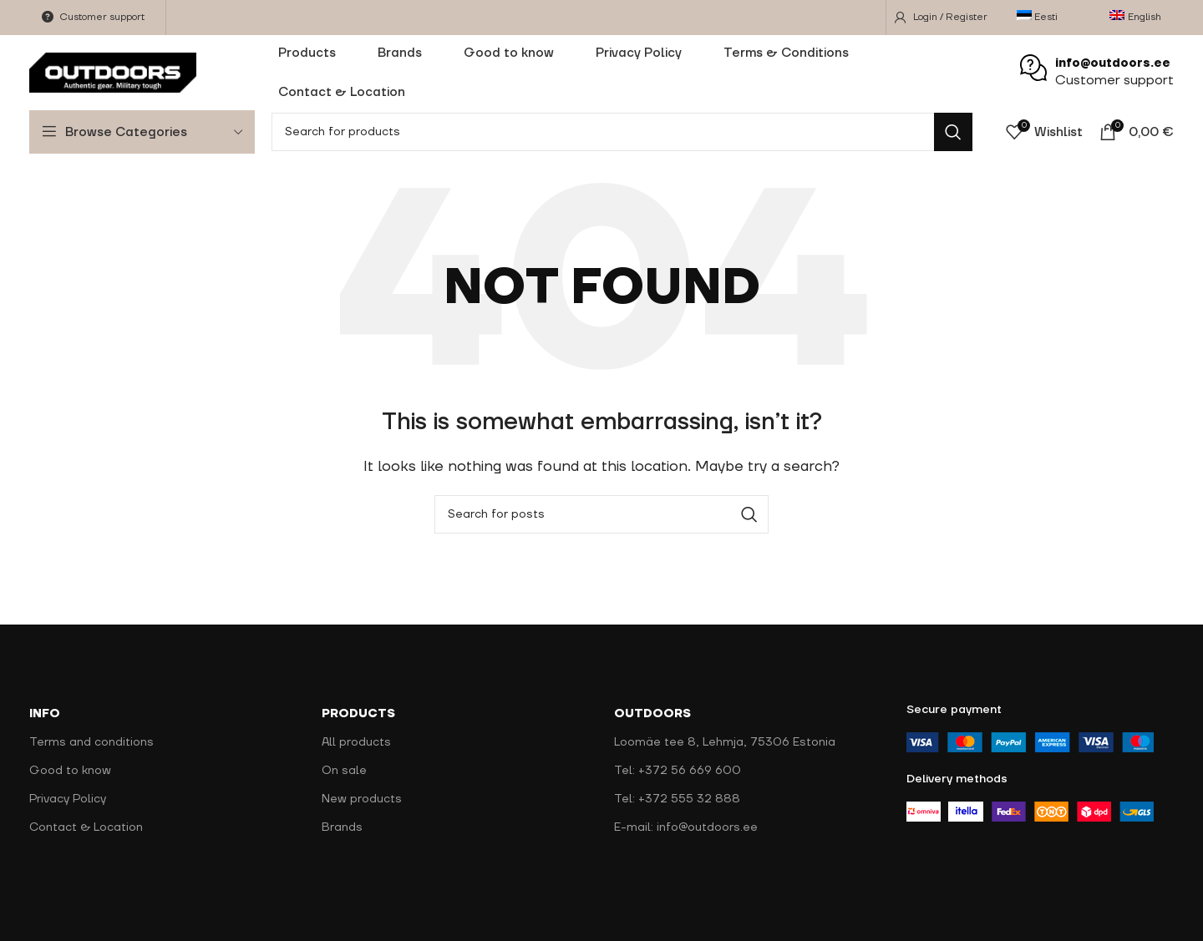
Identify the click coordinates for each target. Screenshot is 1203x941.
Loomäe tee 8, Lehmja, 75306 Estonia (724, 742)
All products (356, 742)
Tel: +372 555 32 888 (677, 799)
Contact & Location (86, 827)
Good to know (70, 770)
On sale (344, 770)
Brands (342, 827)
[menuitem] (1042, 17)
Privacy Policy (67, 799)
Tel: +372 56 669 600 (677, 770)
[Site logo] (112, 71)
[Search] (622, 132)
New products (362, 799)
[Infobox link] (1097, 73)
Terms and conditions (91, 742)
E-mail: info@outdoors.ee (686, 827)
